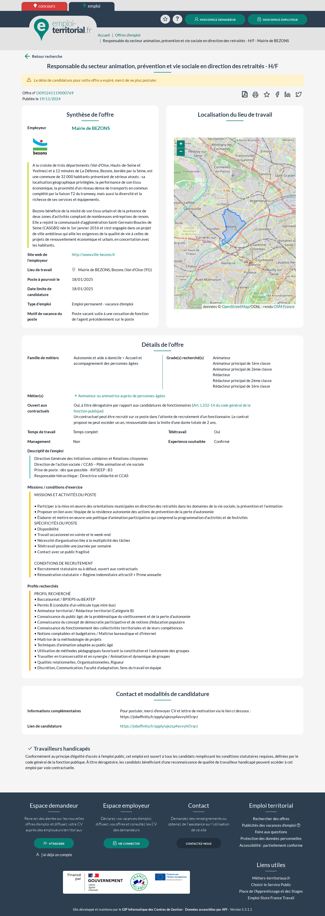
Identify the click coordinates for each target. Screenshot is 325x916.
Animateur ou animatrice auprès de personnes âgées (119, 395)
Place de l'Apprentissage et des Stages (271, 891)
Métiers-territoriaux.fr (271, 878)
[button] (181, 144)
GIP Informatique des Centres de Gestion (152, 909)
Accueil (104, 35)
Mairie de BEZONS (91, 128)
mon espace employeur (277, 19)
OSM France (284, 306)
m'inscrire (53, 843)
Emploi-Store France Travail (271, 897)
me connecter (126, 843)
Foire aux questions (271, 831)
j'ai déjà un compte (54, 854)
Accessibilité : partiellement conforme (271, 845)
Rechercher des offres (271, 818)
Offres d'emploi (127, 35)
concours (44, 6)
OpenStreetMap (235, 306)
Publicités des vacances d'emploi (269, 825)
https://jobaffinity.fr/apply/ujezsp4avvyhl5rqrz (159, 726)
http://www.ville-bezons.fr (93, 254)
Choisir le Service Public (271, 884)
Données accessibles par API (206, 909)
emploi (91, 6)
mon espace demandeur (215, 19)
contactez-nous (199, 843)
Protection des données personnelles (271, 838)
